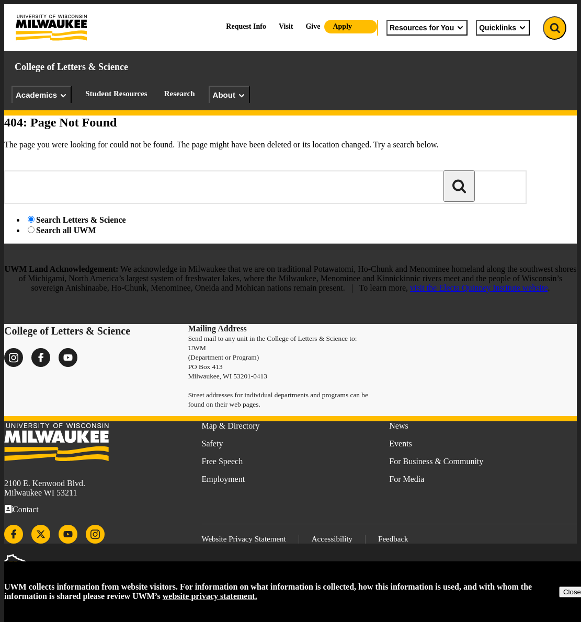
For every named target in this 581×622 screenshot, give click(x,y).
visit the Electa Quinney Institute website (479, 287)
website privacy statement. (210, 596)
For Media (406, 479)
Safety (212, 443)
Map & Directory (231, 425)
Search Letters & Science (81, 219)
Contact (26, 509)
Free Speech (222, 461)
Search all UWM (66, 230)
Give (312, 26)
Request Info (246, 26)
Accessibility (332, 539)
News (398, 425)
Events (400, 443)
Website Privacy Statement (244, 539)
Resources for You (427, 28)
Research (179, 93)
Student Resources (116, 93)
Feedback (393, 539)
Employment (223, 479)
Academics (41, 95)
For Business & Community (436, 461)
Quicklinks (503, 28)
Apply (342, 26)
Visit (286, 26)
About (229, 95)
